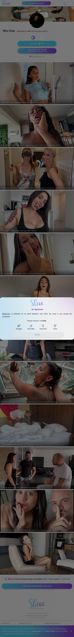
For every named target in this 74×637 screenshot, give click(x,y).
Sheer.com (6, 314)
